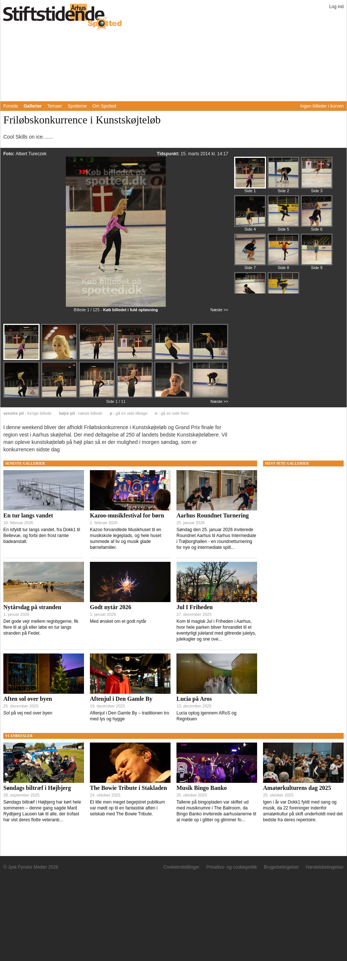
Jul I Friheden (194, 607)
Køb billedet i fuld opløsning (130, 310)
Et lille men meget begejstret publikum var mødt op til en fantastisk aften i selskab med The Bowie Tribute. (127, 807)
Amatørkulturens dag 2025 (297, 788)
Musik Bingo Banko (201, 788)
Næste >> (219, 310)
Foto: (9, 153)
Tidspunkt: (169, 153)
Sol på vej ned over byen (27, 713)
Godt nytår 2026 (110, 607)
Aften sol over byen (27, 699)
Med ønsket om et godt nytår (118, 621)
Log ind (336, 6)
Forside (10, 106)
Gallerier (33, 106)
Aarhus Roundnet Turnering (212, 515)
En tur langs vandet (28, 515)
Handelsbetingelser (325, 867)
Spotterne (77, 106)
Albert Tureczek (31, 153)
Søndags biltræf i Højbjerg (37, 788)
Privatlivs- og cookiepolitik (231, 867)
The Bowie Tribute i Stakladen (128, 788)
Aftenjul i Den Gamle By (121, 699)
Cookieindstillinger (181, 867)
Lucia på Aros (194, 699)
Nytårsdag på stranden (32, 607)
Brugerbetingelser (281, 867)
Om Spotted (104, 106)
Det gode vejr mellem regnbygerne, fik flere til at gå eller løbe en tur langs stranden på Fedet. (40, 627)
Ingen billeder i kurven (322, 106)
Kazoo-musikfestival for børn (127, 515)
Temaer (54, 106)
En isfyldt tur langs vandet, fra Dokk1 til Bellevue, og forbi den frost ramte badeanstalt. (41, 535)
